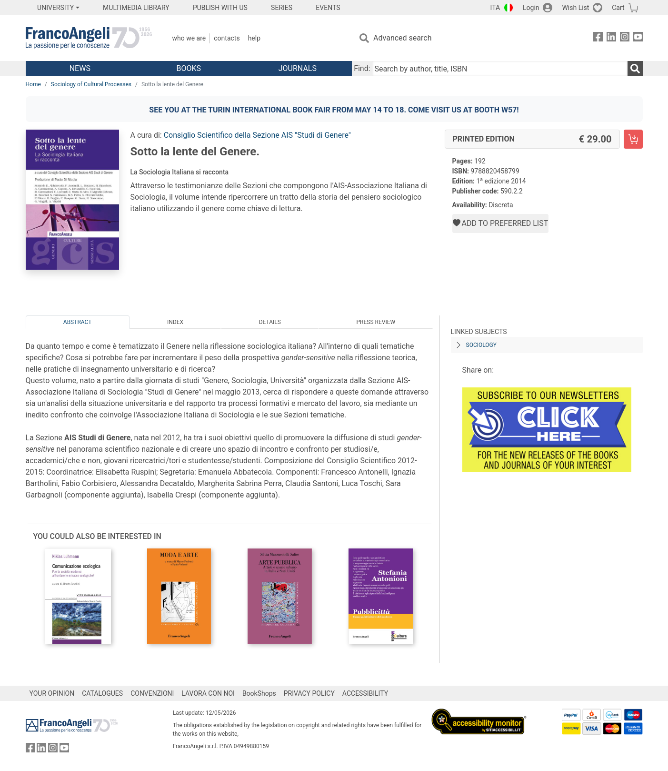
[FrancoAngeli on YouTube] (638, 38)
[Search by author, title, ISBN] (500, 68)
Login (531, 7)
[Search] (635, 68)
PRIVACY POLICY (309, 693)
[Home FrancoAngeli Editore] (89, 38)
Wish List (575, 7)
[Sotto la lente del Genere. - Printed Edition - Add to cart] (633, 139)
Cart (618, 7)
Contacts (226, 38)
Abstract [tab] (77, 322)
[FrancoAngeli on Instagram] (624, 38)
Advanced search (402, 37)
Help (254, 38)
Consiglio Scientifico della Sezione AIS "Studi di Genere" (257, 135)
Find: (362, 68)
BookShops (259, 693)
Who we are (189, 38)
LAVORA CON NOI (208, 693)
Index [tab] (175, 322)
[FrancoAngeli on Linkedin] (611, 38)
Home (33, 84)
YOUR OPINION (52, 693)
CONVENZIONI (152, 693)
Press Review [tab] (376, 322)
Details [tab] (270, 322)
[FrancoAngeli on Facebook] (598, 38)
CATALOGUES (102, 693)
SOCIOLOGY (481, 345)
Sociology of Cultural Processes (91, 84)
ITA (495, 7)
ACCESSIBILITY (365, 693)
